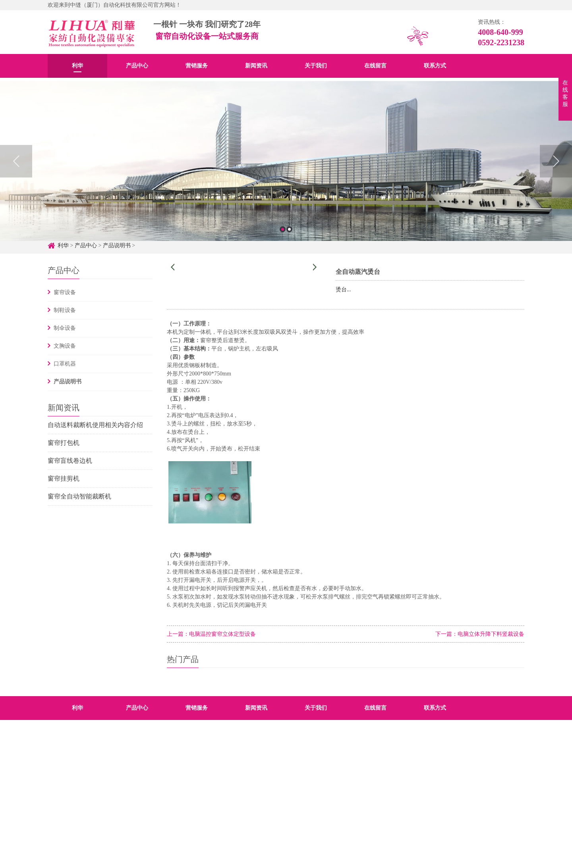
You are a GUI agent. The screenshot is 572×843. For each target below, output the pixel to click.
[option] (286, 171)
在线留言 (375, 66)
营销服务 (197, 66)
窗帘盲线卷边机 (70, 460)
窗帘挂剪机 (63, 478)
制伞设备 (65, 328)
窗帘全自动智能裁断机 (79, 496)
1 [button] (282, 239)
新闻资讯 (256, 66)
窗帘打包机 (63, 442)
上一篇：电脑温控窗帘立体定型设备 (211, 634)
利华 (77, 66)
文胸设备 (65, 346)
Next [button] (556, 171)
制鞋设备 (65, 310)
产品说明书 (67, 382)
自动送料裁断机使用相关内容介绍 (95, 425)
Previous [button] (16, 171)
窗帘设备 (65, 292)
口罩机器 (65, 364)
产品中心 (137, 66)
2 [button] (289, 239)
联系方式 (435, 66)
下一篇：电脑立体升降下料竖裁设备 (479, 634)
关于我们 (316, 66)
